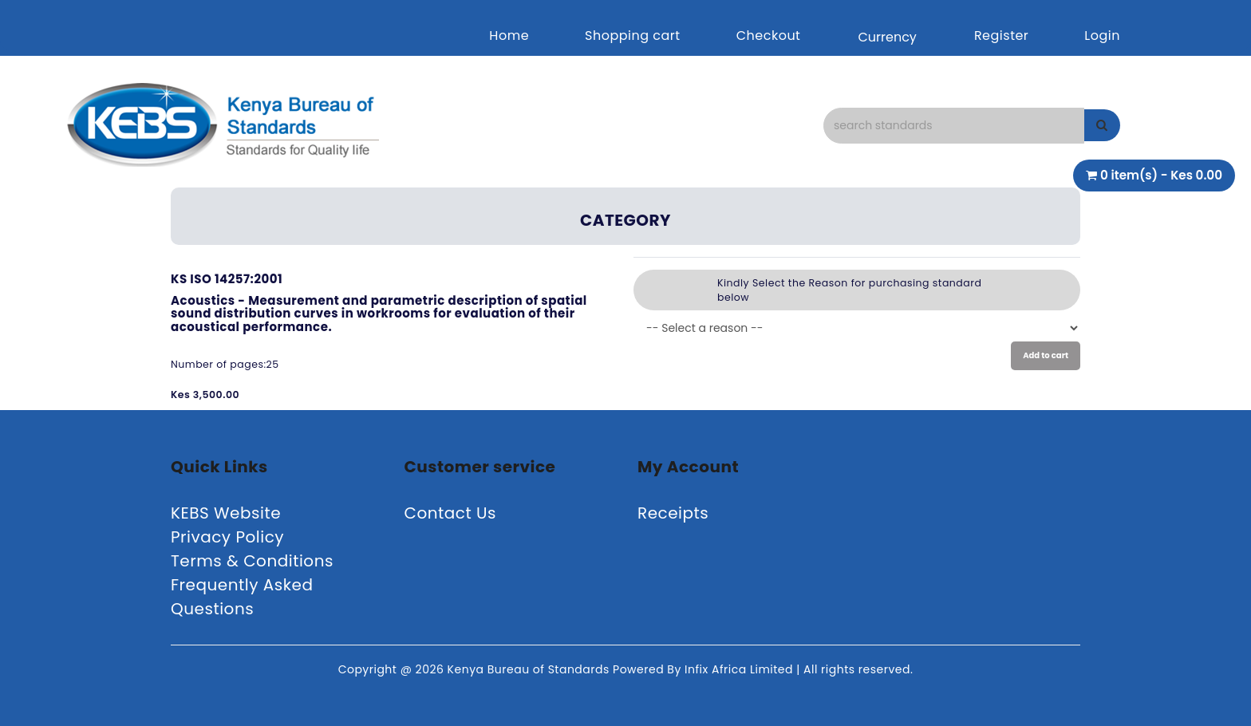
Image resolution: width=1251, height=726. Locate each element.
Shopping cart (633, 35)
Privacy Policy (227, 537)
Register (1001, 35)
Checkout (768, 35)
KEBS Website (226, 513)
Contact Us (451, 513)
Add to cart (1045, 355)
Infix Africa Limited (740, 669)
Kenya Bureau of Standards (530, 669)
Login (1102, 35)
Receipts (672, 513)
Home (509, 35)
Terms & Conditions (252, 561)
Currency (887, 37)
